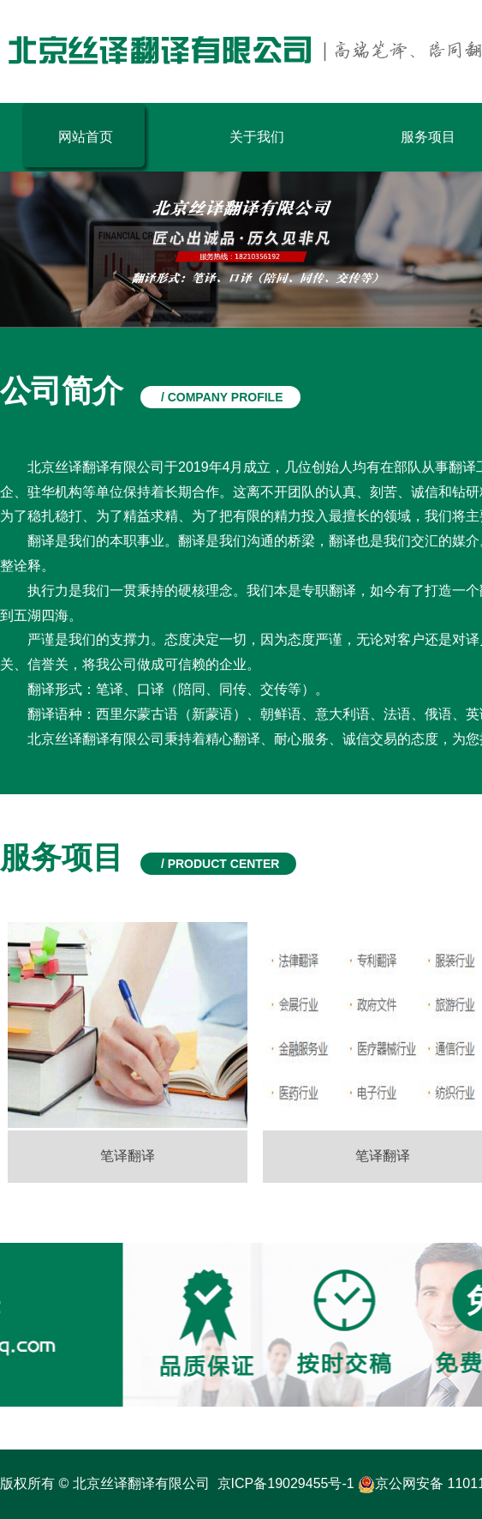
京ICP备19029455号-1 (285, 1483)
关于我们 (256, 137)
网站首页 (85, 137)
